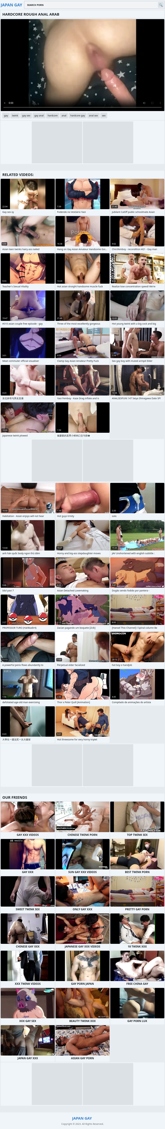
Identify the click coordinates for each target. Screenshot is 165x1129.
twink (15, 115)
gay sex (26, 115)
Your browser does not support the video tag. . (82, 65)
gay (6, 115)
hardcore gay (77, 115)
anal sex (93, 115)
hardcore (53, 115)
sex (104, 115)
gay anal (39, 115)
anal (64, 115)
